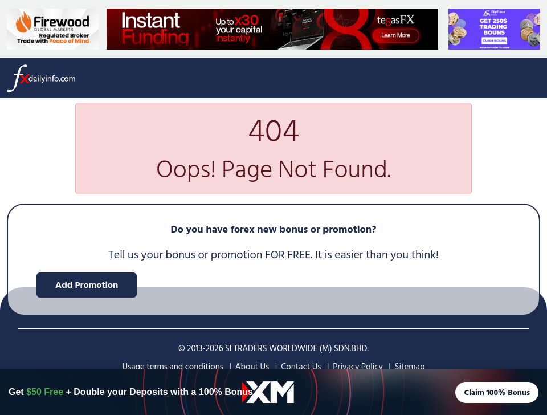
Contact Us (301, 367)
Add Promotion (86, 285)
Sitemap (410, 367)
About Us (252, 367)
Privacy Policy (357, 367)
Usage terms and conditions (173, 367)
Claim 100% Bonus (497, 392)
